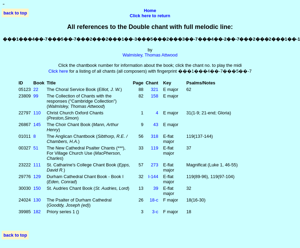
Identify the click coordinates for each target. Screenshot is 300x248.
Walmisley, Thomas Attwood (150, 55)
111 (37, 164)
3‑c (155, 211)
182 (37, 211)
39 (155, 188)
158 (154, 96)
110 (37, 112)
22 (35, 89)
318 (154, 136)
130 (37, 200)
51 (35, 148)
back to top (15, 13)
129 (37, 176)
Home (150, 10)
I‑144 (153, 176)
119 (154, 148)
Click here (58, 71)
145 (37, 124)
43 (155, 124)
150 (37, 188)
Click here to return (150, 15)
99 (35, 96)
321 (154, 89)
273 (154, 164)
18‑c (153, 200)
